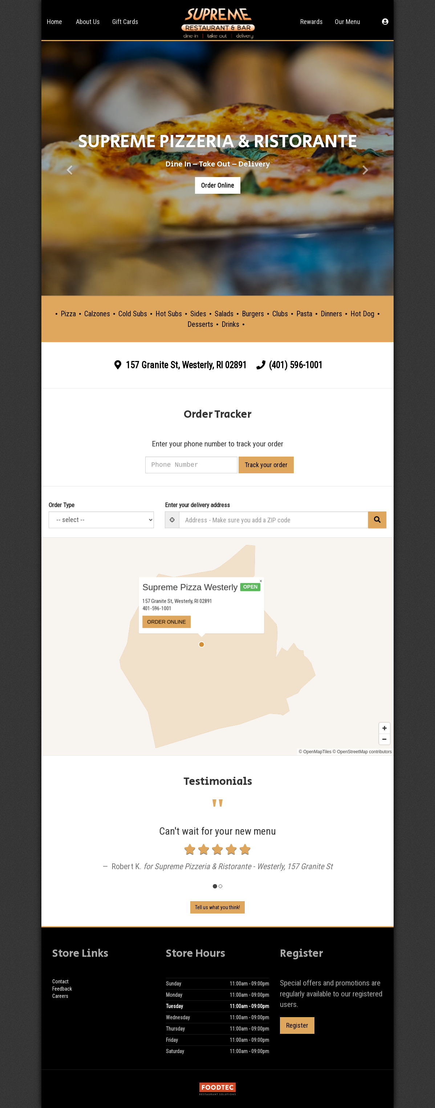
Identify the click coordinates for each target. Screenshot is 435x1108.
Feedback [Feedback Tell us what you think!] (62, 989)
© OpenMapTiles (315, 751)
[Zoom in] (384, 728)
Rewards (311, 21)
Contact (60, 981)
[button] (385, 20)
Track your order (275, 465)
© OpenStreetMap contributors (362, 751)
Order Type (61, 505)
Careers (60, 996)
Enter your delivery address (197, 505)
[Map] (217, 646)
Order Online (217, 185)
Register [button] (297, 1025)
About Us (88, 21)
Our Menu (347, 21)
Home (54, 21)
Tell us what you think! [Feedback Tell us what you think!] (217, 907)
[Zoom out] (384, 739)
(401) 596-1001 (296, 365)
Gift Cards (125, 21)
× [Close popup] (236, 592)
